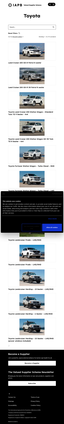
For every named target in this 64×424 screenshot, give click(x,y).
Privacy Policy (35, 401)
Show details (52, 219)
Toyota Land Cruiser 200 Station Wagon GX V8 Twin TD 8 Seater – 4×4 (30, 140)
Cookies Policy (35, 405)
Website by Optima (13, 421)
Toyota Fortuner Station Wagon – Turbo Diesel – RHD (31, 166)
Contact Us (12, 397)
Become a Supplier (32, 363)
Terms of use (35, 397)
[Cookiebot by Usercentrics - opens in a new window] (54, 194)
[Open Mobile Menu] (53, 4)
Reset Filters (14, 33)
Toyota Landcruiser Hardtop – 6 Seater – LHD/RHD (30, 314)
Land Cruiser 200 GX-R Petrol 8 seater (24, 63)
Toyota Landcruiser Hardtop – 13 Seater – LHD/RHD (30, 289)
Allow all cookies (52, 227)
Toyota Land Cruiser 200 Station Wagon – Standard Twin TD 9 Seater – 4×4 (30, 113)
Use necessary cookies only (31, 227)
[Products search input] (29, 27)
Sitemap (11, 401)
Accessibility (12, 405)
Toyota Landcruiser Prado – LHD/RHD (24, 240)
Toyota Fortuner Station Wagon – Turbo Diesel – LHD (31, 191)
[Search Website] (50, 4)
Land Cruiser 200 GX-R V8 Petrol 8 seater (26, 87)
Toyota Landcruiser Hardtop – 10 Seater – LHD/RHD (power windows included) (31, 339)
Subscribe (32, 383)
